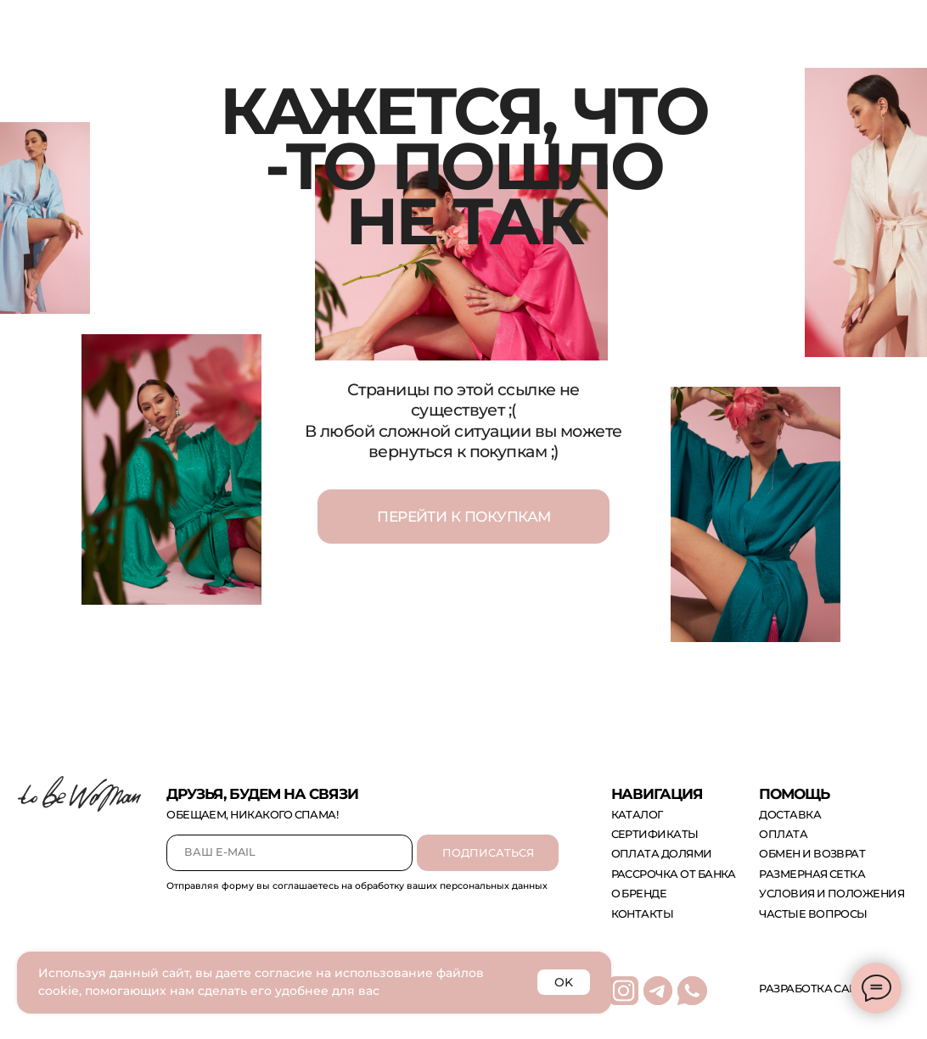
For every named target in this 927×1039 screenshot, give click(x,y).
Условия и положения (831, 893)
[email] (289, 853)
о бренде (639, 893)
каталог (637, 814)
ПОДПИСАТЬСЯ (488, 852)
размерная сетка (812, 874)
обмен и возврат (812, 853)
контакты (642, 914)
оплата (783, 834)
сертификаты (655, 834)
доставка (790, 814)
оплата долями (661, 853)
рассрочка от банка (673, 874)
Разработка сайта (815, 988)
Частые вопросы (813, 914)
